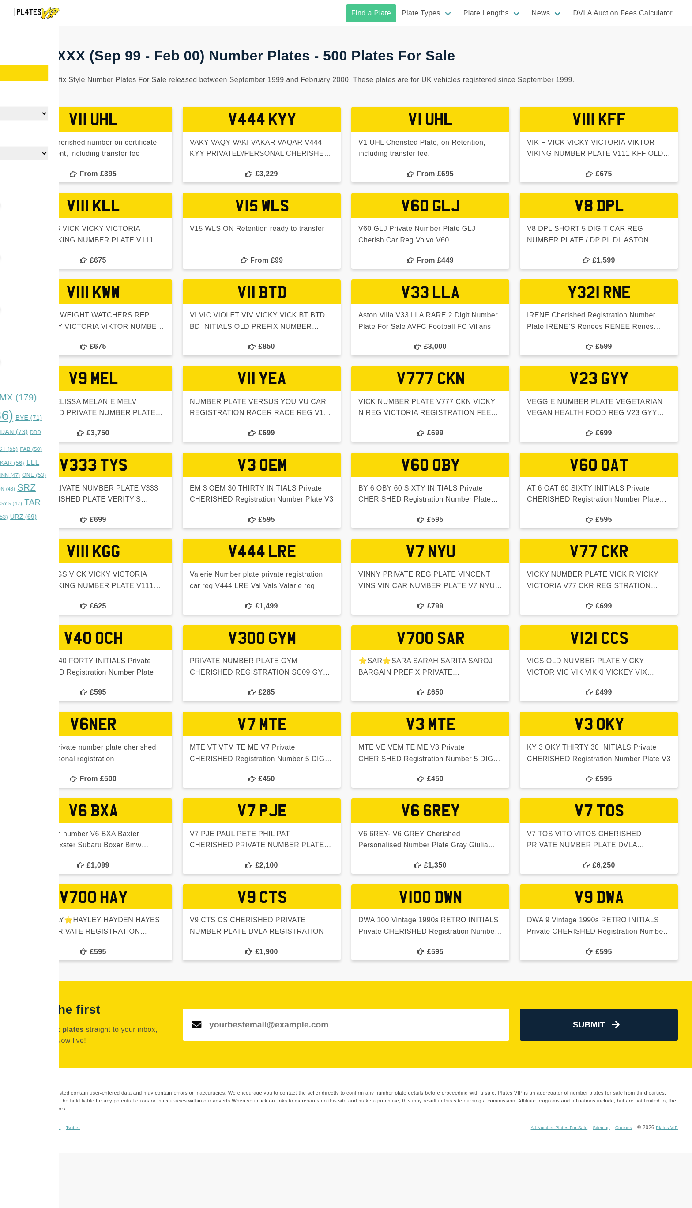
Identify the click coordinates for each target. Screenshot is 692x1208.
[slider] (13, 205)
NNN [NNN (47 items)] (123, 475)
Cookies (619, 1182)
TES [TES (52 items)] (44, 517)
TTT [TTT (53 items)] (111, 517)
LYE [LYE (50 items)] (42, 475)
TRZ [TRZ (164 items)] (77, 516)
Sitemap (595, 1182)
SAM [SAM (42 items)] (94, 488)
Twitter (252, 1182)
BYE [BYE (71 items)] (143, 417)
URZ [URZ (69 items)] (137, 516)
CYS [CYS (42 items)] (70, 432)
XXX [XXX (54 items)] (50, 529)
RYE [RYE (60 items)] (69, 488)
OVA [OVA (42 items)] (21, 488)
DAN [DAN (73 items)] (128, 431)
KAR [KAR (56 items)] (126, 463)
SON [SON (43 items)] (118, 488)
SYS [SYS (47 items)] (125, 503)
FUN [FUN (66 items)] (24, 463)
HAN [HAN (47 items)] (101, 463)
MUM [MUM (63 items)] (95, 475)
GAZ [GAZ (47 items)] (50, 463)
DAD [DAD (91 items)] (98, 431)
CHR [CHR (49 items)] (22, 432)
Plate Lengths (486, 13)
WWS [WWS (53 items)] (24, 529)
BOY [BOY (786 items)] (96, 415)
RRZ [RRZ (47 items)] (44, 488)
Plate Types (421, 13)
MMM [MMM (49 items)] (67, 475)
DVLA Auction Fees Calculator (623, 13)
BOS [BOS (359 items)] (37, 416)
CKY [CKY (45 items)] (46, 432)
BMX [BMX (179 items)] (129, 397)
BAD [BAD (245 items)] (59, 397)
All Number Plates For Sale (548, 1182)
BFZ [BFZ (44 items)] (95, 398)
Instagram (227, 1182)
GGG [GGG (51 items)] (75, 463)
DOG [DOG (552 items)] (52, 446)
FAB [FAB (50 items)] (145, 449)
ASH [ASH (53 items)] (22, 399)
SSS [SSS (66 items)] (47, 503)
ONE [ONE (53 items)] (148, 475)
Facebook (198, 1182)
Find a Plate (371, 13)
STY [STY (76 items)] (76, 502)
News (541, 13)
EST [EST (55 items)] (120, 449)
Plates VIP (665, 1182)
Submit (618, 1080)
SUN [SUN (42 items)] (102, 503)
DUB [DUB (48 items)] (95, 449)
